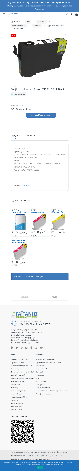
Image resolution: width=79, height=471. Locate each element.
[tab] (16, 136)
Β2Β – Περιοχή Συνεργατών (45, 359)
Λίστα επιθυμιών (41, 381)
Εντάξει (40, 468)
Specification (31, 135)
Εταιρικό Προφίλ (41, 369)
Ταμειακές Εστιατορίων (18, 363)
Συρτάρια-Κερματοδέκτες (19, 397)
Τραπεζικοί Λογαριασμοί (44, 394)
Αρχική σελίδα (15, 22)
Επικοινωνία (40, 375)
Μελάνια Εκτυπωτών (19, 26)
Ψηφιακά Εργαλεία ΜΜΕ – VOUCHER (48, 363)
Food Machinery (16, 407)
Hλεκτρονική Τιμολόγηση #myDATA (23, 372)
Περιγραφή (16, 135)
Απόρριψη (39, 9)
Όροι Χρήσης (40, 385)
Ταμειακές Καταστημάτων (19, 359)
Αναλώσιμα (41, 22)
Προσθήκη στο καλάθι (42, 115)
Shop (28, 22)
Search (67, 14)
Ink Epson (37, 26)
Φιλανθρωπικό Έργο (43, 388)
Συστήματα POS (16, 385)
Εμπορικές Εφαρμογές (18, 375)
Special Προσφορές (17, 403)
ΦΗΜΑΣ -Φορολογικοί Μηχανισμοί (23, 378)
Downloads (39, 372)
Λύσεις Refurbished (17, 394)
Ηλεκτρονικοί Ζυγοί (17, 381)
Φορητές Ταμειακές (17, 369)
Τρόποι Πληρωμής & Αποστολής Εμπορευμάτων (52, 391)
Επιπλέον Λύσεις (16, 410)
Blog (37, 378)
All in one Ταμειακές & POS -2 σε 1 (22, 366)
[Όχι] (76, 465)
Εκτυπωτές (14, 388)
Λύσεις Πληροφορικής (18, 391)
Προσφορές (40, 366)
